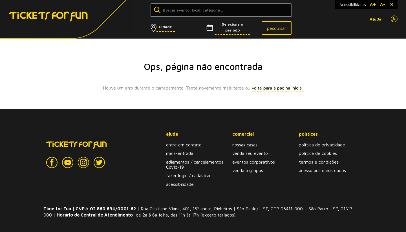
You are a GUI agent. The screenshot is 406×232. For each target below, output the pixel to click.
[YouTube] (67, 162)
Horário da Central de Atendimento (95, 214)
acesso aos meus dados (322, 170)
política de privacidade (322, 144)
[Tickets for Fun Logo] (39, 19)
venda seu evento (250, 153)
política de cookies (318, 153)
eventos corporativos (253, 161)
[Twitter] (99, 162)
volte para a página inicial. (277, 87)
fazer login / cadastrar (188, 175)
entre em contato (184, 144)
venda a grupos (247, 170)
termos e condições (319, 161)
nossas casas (244, 144)
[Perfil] (394, 19)
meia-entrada (179, 153)
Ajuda (375, 19)
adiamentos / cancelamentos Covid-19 (194, 164)
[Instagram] (83, 162)
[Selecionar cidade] (172, 27)
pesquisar (276, 28)
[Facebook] (52, 162)
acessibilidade (180, 184)
